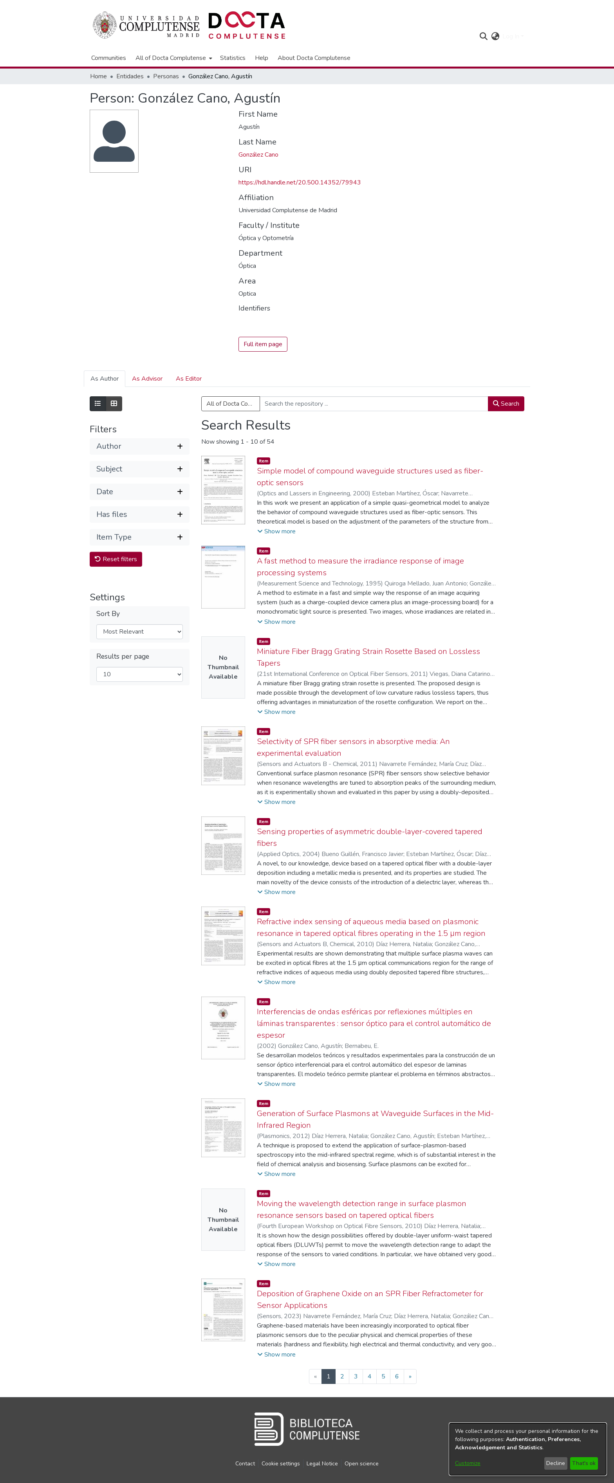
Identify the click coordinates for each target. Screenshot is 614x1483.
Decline (555, 1463)
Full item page (263, 344)
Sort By (108, 614)
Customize (467, 1463)
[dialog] (528, 1449)
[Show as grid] (114, 404)
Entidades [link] (130, 76)
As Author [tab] (104, 379)
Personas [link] (166, 76)
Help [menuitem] (261, 58)
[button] (483, 36)
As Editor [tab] (189, 379)
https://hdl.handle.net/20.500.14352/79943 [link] (299, 182)
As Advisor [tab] (147, 379)
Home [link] (98, 76)
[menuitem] (173, 58)
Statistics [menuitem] (233, 58)
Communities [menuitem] (108, 58)
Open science (362, 1463)
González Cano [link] (258, 154)
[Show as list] (98, 404)
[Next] (410, 1376)
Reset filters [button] (116, 559)
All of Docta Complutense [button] (170, 58)
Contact (245, 1463)
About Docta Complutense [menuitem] (314, 58)
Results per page (122, 656)
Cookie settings (281, 1463)
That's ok (584, 1463)
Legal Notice (322, 1463)
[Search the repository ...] (374, 404)
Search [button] (506, 404)
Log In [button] (511, 36)
